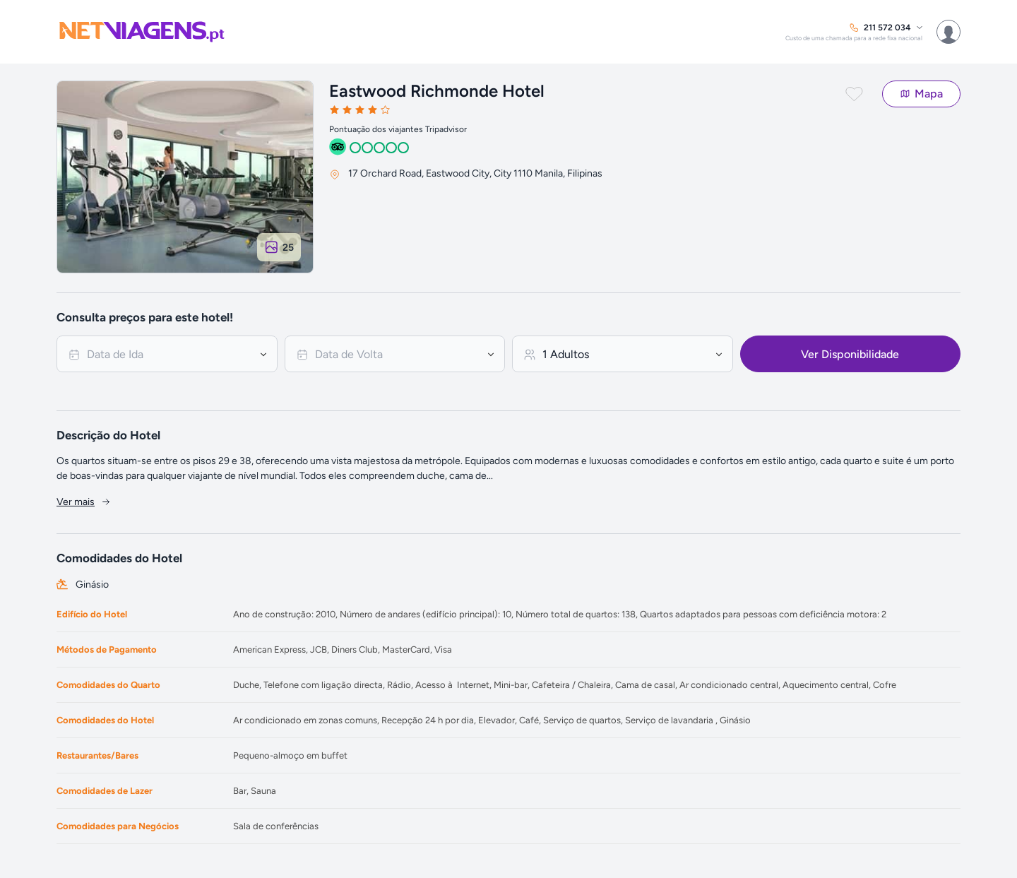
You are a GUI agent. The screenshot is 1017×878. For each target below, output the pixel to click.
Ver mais (84, 502)
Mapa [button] (921, 93)
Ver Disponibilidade (850, 354)
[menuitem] (853, 31)
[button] (862, 96)
